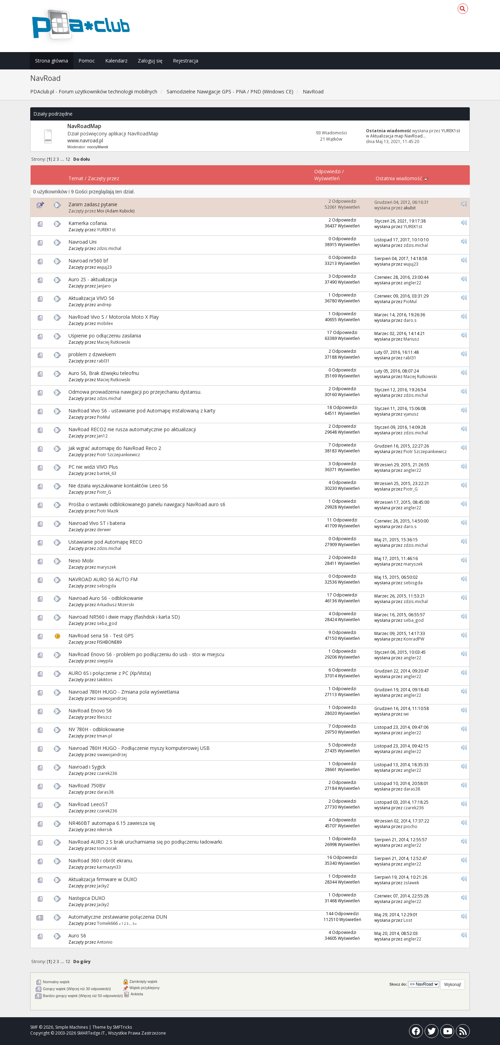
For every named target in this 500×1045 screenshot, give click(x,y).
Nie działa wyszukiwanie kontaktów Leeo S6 (118, 485)
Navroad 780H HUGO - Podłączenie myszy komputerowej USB (139, 748)
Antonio (104, 942)
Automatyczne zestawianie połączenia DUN (117, 916)
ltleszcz (104, 717)
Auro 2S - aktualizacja (92, 279)
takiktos (104, 679)
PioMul (410, 301)
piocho (410, 826)
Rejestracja (185, 60)
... (62, 159)
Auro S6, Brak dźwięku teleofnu (103, 373)
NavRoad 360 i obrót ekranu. (100, 860)
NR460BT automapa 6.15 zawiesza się (111, 823)
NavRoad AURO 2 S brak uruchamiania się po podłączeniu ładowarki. (145, 841)
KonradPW (413, 639)
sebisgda (106, 585)
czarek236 (107, 773)
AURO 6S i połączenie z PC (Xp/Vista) (109, 673)
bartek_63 (106, 473)
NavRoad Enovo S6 (90, 710)
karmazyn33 (109, 867)
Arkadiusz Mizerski (115, 604)
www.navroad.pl (85, 140)
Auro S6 (77, 935)
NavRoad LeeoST (88, 804)
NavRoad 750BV (86, 785)
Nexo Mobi (80, 560)
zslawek (411, 882)
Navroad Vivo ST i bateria (96, 523)
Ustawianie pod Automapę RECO (105, 541)
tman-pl (104, 735)
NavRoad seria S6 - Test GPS (101, 635)
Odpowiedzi (327, 171)
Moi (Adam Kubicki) (116, 211)
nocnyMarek (97, 147)
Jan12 (102, 435)
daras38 (105, 792)
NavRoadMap (84, 126)
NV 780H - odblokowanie (96, 729)
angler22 (412, 282)
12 (67, 159)
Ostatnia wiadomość (402, 178)
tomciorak (107, 848)
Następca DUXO (86, 898)
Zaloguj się (150, 60)
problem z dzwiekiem (92, 354)
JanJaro (104, 286)
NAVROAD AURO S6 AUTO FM (103, 579)
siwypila (105, 660)
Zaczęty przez (103, 178)
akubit (409, 207)
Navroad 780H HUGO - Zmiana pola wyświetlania (123, 691)
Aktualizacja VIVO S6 (91, 298)
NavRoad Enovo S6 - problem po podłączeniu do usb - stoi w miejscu (146, 654)
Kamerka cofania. (88, 223)
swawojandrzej (112, 698)
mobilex (105, 323)
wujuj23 (104, 267)
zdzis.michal (109, 248)
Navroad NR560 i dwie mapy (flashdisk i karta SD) (124, 616)
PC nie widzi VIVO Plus (93, 466)
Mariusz (411, 339)
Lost (407, 920)
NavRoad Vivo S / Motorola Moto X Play (113, 317)
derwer (104, 529)
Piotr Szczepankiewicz (118, 454)
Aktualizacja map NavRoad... (398, 136)
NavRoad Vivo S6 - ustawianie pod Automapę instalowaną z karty (141, 410)
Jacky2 (103, 885)
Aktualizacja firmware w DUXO (102, 879)
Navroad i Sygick (87, 766)
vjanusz (410, 414)
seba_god (107, 623)
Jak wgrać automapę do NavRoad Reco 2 (114, 448)
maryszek (106, 567)
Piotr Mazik (107, 510)
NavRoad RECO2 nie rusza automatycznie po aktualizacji (132, 429)
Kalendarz (116, 60)
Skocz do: (398, 984)
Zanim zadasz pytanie (92, 204)
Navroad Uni (82, 242)
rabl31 (103, 360)
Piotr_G (104, 492)
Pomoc (86, 60)
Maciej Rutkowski (113, 342)
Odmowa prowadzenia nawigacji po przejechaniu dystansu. (134, 391)
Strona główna (51, 60)
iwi (406, 714)
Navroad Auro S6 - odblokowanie (105, 598)
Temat (75, 178)
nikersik (104, 829)
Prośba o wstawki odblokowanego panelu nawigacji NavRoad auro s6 (146, 504)
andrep (104, 304)
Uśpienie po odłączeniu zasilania (104, 335)
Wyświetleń (327, 178)
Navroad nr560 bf (88, 260)
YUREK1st (450, 130)
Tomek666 (107, 923)
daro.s (410, 320)
